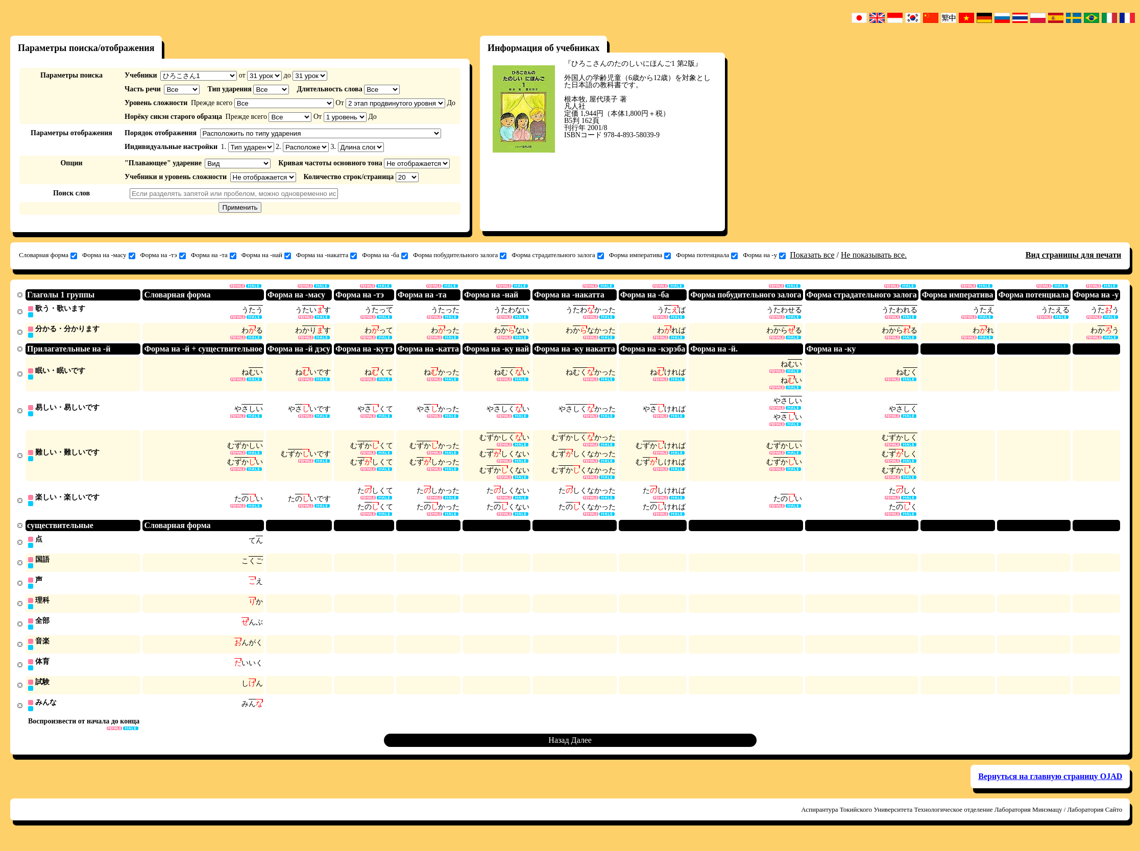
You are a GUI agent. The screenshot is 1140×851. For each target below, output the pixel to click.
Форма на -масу (108, 255)
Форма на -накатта (326, 255)
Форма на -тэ (163, 255)
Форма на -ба (385, 255)
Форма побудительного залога (459, 255)
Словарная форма (48, 255)
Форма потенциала (707, 255)
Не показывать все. (874, 255)
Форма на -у (764, 255)
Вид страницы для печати (1074, 255)
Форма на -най (266, 255)
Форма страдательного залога (557, 255)
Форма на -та (213, 255)
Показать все (812, 255)
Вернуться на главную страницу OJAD (1050, 786)
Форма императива (640, 255)
